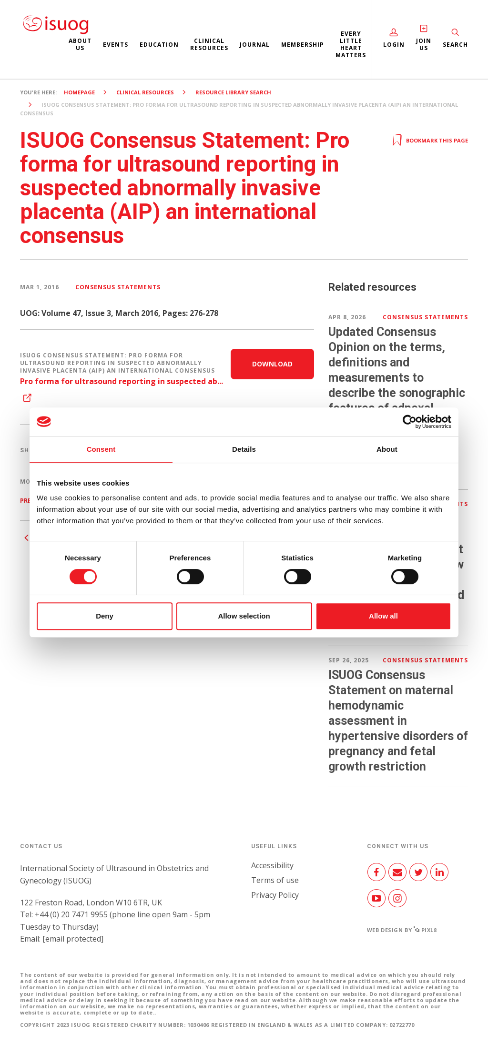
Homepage (79, 92)
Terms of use (275, 880)
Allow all (383, 616)
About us (80, 44)
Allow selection (244, 616)
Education (159, 44)
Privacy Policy (275, 895)
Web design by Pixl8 (402, 929)
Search (455, 44)
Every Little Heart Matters (351, 44)
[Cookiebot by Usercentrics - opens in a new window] (409, 422)
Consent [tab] (101, 449)
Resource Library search (233, 92)
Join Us (423, 44)
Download (272, 363)
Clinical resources (209, 44)
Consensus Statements (118, 287)
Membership (302, 44)
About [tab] (386, 449)
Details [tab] (244, 449)
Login (394, 44)
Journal (255, 44)
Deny (104, 616)
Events (115, 44)
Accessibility (272, 865)
